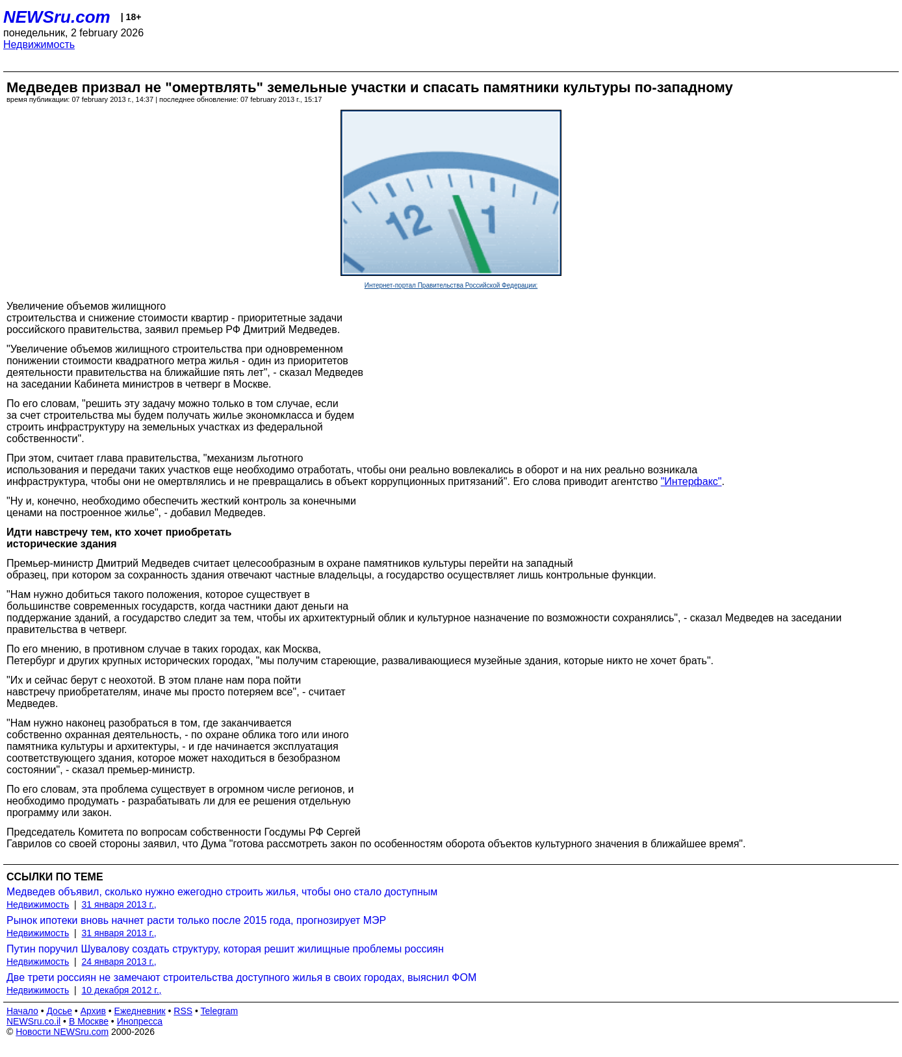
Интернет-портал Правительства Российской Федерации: (451, 285)
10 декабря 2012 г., (122, 990)
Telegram (219, 1011)
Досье (59, 1011)
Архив (93, 1011)
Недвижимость (39, 44)
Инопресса (140, 1021)
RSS (183, 1011)
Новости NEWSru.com (62, 1031)
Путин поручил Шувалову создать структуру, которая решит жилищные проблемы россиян (225, 948)
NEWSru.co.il (33, 1021)
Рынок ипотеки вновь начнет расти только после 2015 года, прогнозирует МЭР (196, 920)
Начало (22, 1011)
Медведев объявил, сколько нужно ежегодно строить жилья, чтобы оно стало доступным (221, 891)
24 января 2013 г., (119, 961)
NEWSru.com (56, 17)
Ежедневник (140, 1011)
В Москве (89, 1021)
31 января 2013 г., (119, 904)
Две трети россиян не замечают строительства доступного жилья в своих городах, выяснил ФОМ (241, 977)
